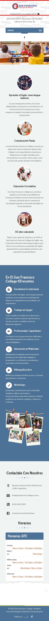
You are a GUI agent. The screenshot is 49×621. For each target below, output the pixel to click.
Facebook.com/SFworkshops (23, 513)
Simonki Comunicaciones (33, 611)
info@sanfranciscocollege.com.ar (23, 14)
